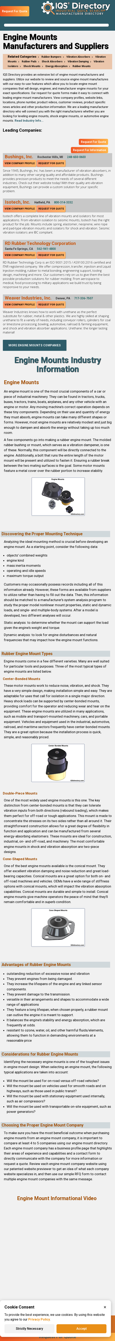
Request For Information (89, 150)
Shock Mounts (31, 66)
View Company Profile (20, 163)
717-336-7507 (83, 298)
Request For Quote (14, 11)
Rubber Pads (29, 61)
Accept (81, 1329)
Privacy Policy (39, 1319)
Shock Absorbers (52, 61)
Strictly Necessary (29, 1329)
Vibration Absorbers (78, 56)
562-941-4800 (46, 248)
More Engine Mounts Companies (35, 345)
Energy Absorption (56, 66)
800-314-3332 (63, 202)
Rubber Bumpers (51, 56)
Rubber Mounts (82, 66)
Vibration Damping (78, 61)
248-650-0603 (76, 157)
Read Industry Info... (29, 120)
